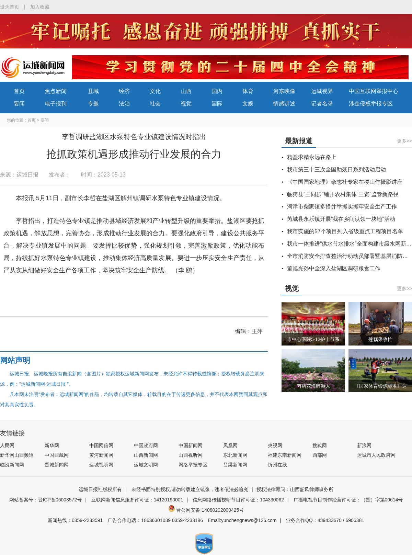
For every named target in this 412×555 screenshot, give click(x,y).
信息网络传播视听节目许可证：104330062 (238, 499)
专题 (93, 103)
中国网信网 (101, 445)
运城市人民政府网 (376, 455)
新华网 (52, 445)
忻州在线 (277, 464)
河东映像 (284, 91)
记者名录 (322, 103)
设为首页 (9, 7)
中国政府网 (146, 445)
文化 (155, 91)
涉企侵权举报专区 (371, 103)
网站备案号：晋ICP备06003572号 (45, 499)
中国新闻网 (191, 445)
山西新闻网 (146, 455)
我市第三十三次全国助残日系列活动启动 (336, 169)
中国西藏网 (57, 455)
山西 (186, 91)
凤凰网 (230, 445)
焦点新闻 (56, 91)
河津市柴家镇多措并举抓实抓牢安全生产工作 (342, 206)
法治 (124, 103)
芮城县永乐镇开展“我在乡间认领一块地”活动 (341, 219)
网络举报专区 (193, 464)
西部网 (319, 455)
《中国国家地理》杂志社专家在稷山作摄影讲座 (344, 182)
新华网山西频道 (17, 455)
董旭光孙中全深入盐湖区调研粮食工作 (333, 268)
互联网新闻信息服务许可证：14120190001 (137, 499)
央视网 (275, 445)
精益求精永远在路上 (311, 157)
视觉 (186, 103)
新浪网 (364, 445)
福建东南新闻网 (284, 455)
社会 (155, 103)
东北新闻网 (235, 455)
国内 (216, 91)
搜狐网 (319, 445)
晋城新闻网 (57, 464)
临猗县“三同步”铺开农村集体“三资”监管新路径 (343, 194)
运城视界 (322, 91)
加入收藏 (39, 7)
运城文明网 (146, 464)
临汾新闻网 (12, 464)
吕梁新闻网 (235, 464)
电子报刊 (56, 103)
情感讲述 (284, 103)
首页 (19, 91)
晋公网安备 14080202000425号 (206, 510)
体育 (247, 91)
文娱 (247, 103)
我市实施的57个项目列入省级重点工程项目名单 (345, 231)
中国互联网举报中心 (373, 91)
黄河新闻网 (101, 455)
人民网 (7, 445)
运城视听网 (101, 464)
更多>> (404, 141)
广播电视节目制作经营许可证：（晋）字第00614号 (348, 499)
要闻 (19, 103)
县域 (93, 91)
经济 (124, 91)
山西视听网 (191, 455)
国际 (216, 103)
